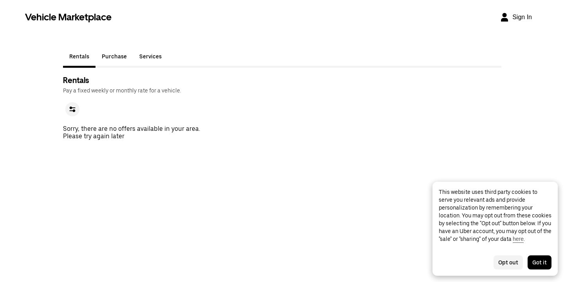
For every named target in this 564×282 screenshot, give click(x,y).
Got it (539, 262)
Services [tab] (150, 56)
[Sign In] (516, 17)
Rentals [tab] (79, 56)
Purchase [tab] (114, 56)
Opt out (508, 262)
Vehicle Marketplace (68, 17)
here (518, 239)
